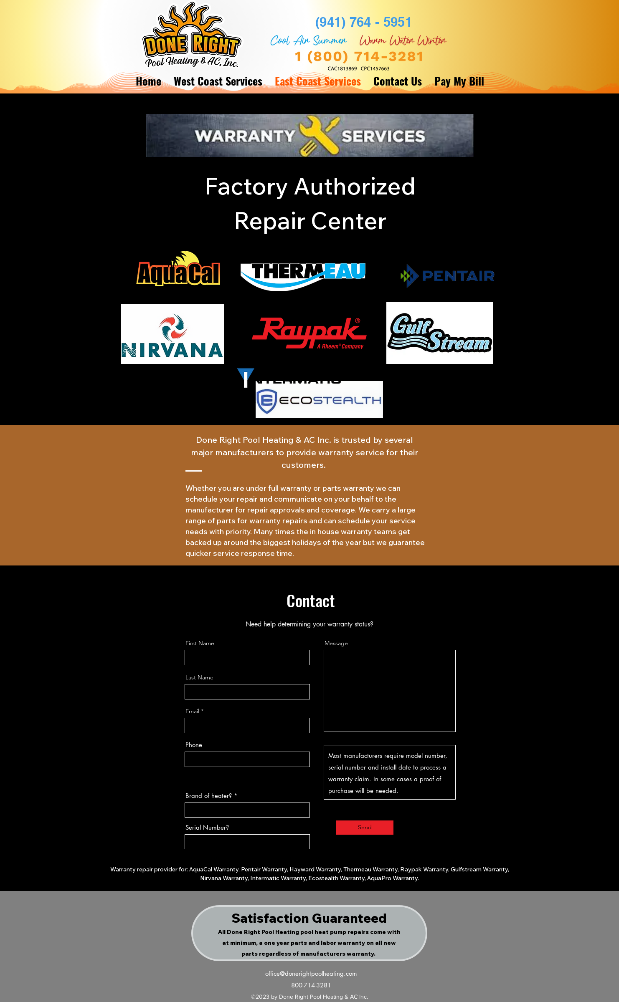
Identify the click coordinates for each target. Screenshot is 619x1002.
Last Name (199, 677)
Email (192, 711)
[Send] (365, 827)
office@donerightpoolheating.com (311, 973)
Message (336, 643)
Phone (193, 745)
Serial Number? (207, 827)
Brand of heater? (208, 796)
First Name (199, 643)
